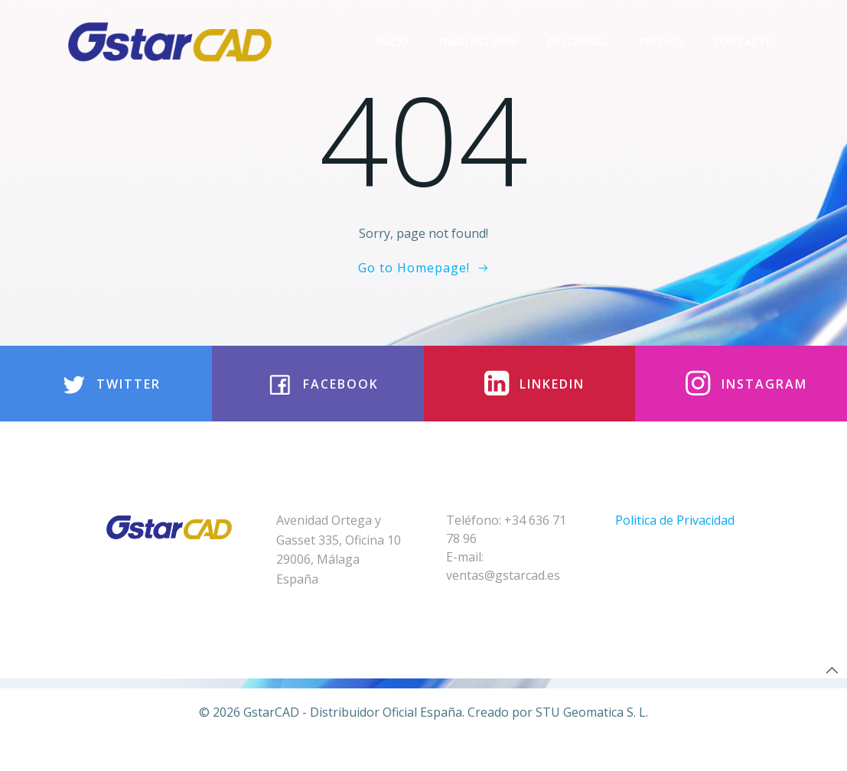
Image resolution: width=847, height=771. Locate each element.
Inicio (393, 41)
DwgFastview (479, 41)
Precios (662, 41)
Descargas (579, 41)
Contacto (745, 41)
